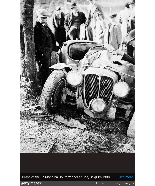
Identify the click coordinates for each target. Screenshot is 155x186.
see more (126, 177)
